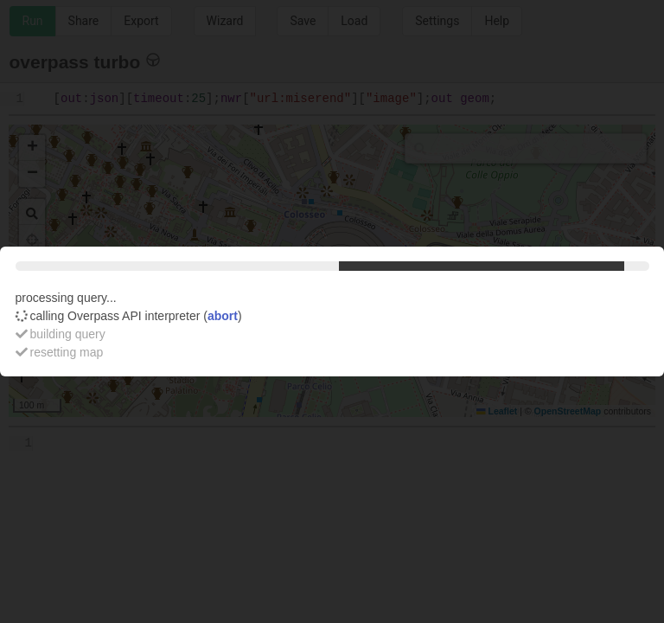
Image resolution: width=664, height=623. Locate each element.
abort (223, 316)
